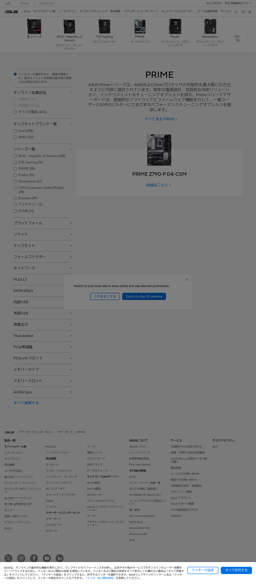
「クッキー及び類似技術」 (100, 578)
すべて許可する (236, 570)
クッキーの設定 (203, 570)
